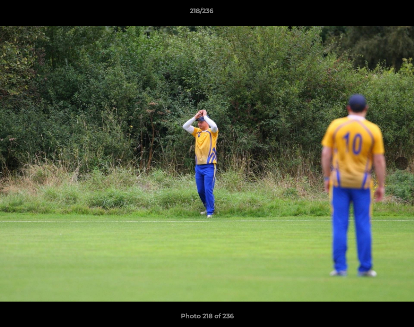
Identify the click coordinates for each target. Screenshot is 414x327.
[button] (375, 13)
